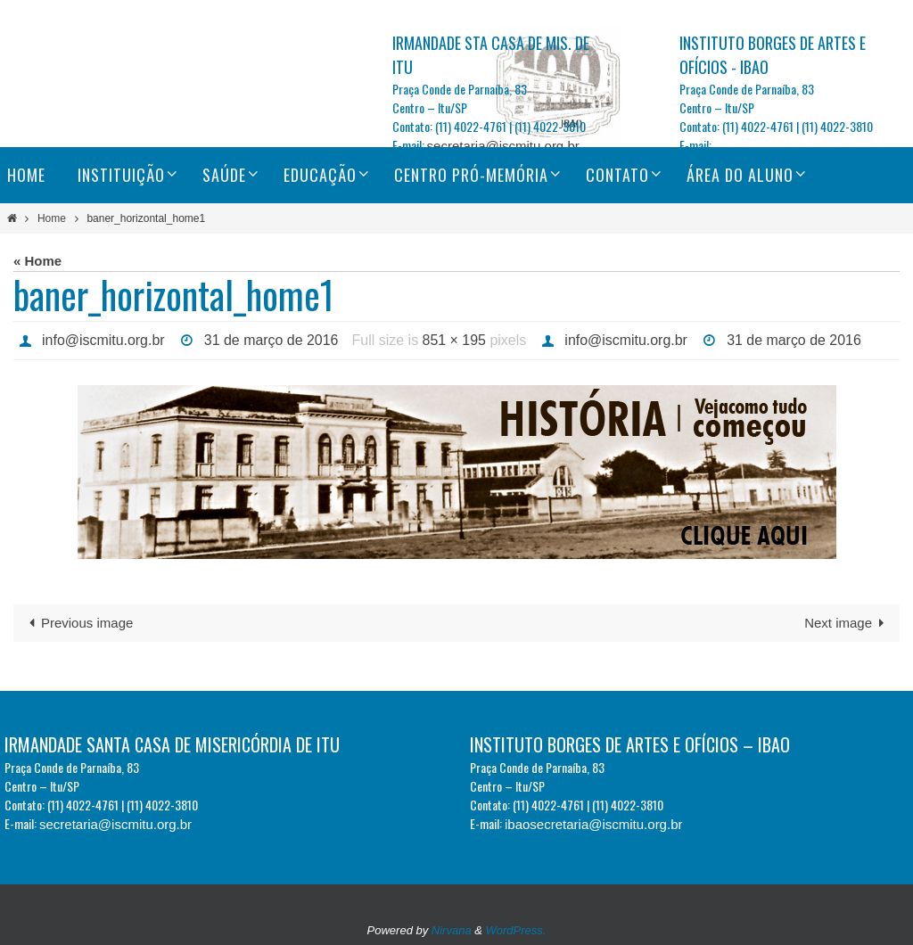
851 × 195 (456, 340)
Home (51, 218)
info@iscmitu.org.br (103, 340)
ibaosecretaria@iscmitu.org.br (593, 824)
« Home (37, 260)
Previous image (77, 622)
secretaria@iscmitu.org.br (503, 145)
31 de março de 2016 (271, 340)
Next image (847, 622)
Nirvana (452, 930)
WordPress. (516, 930)
